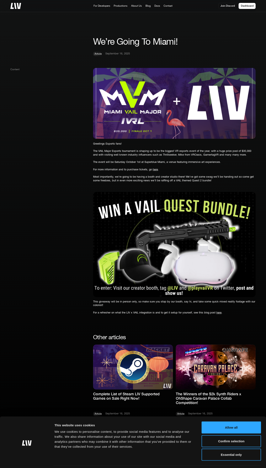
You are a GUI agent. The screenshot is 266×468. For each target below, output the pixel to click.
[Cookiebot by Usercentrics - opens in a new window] (27, 460)
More (210, 460)
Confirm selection (231, 427)
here (155, 169)
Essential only (231, 440)
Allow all (231, 413)
